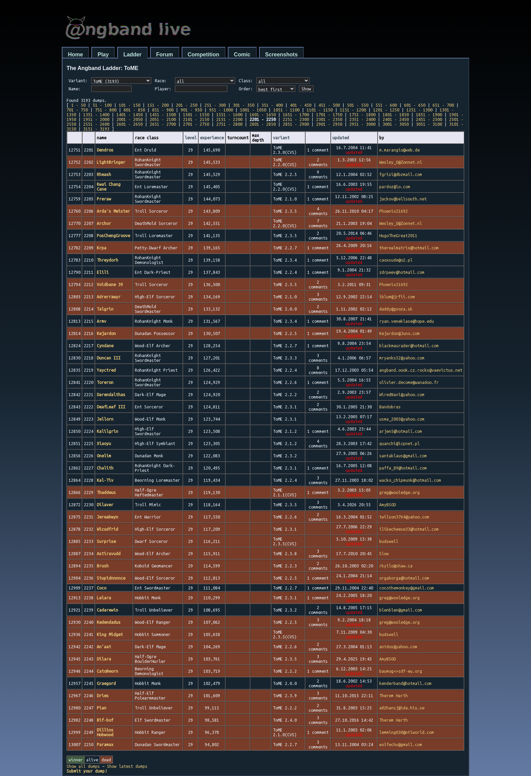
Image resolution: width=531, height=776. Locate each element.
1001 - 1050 (253, 109)
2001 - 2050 (129, 119)
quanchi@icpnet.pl (399, 443)
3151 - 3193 (96, 128)
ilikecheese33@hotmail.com (409, 529)
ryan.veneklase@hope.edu (406, 321)
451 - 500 (329, 105)
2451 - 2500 (429, 119)
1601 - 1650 (263, 114)
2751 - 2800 (229, 124)
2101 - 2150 (196, 119)
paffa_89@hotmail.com (403, 467)
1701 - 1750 (329, 114)
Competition (203, 54)
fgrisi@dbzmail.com (400, 174)
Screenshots (281, 54)
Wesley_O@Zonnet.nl (400, 162)
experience (212, 137)
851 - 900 (162, 109)
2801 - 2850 (263, 124)
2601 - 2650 (129, 124)
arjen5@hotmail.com (400, 431)
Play (103, 54)
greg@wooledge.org (399, 492)
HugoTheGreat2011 (398, 235)
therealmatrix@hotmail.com (409, 247)
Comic (242, 54)
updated (340, 137)
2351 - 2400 (362, 119)
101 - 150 (129, 105)
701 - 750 (77, 109)
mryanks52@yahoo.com (401, 357)
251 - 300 (215, 105)
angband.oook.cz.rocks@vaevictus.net (420, 370)
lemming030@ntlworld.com (406, 732)
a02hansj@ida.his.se (401, 707)
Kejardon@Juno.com (399, 333)
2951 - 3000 (362, 124)
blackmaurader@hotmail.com (409, 345)
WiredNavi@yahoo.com (401, 394)
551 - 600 (386, 105)
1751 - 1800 (362, 114)
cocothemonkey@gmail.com (406, 587)
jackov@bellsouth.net (403, 198)
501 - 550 (357, 105)
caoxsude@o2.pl (396, 260)
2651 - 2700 (163, 124)
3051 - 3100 (429, 124)
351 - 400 (272, 105)
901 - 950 (191, 109)
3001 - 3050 (396, 124)
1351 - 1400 (96, 114)
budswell (388, 541)
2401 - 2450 (396, 119)
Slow (384, 553)
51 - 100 (102, 105)
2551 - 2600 (96, 124)
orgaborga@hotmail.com (404, 578)
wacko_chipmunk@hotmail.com (410, 480)
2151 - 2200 (229, 119)
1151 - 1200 (353, 109)
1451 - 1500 (163, 114)
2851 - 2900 (296, 124)
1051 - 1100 (286, 109)
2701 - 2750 (196, 124)
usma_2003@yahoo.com (401, 419)
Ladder (132, 54)
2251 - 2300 (296, 119)
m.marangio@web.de (399, 149)
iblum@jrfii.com (397, 296)
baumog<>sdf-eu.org (400, 671)
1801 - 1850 (396, 114)
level (191, 137)
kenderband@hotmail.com (405, 683)
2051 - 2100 (163, 119)
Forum (164, 54)
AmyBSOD (387, 504)
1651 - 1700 (296, 114)
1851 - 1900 (429, 114)
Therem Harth (393, 695)
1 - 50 (78, 105)
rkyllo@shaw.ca (396, 565)
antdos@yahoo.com (398, 646)
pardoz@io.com (394, 186)
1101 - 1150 (320, 109)
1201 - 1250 (386, 109)
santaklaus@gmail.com (403, 455)
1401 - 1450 (129, 114)
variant (281, 137)
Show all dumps (83, 766)
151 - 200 (158, 105)
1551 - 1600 (229, 114)
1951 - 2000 (96, 119)
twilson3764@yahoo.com (404, 516)
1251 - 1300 (419, 109)
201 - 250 (186, 105)
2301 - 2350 (329, 119)
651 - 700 (443, 105)
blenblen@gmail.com (400, 609)
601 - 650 (414, 105)
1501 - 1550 (196, 114)
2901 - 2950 (329, 124)
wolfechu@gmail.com (400, 744)
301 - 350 (243, 105)
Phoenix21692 (393, 211)
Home (75, 54)
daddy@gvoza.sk (396, 308)
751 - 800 (105, 109)
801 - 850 (134, 109)
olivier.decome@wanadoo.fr (409, 382)
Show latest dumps (127, 766)
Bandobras (390, 406)
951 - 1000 (221, 109)
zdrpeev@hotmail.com (401, 272)
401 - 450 (300, 105)
